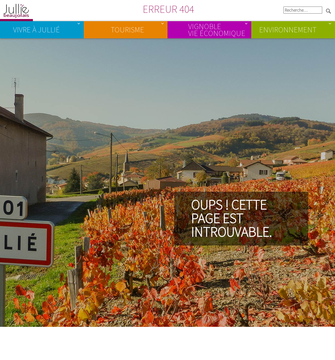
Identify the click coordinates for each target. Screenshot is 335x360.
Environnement (288, 30)
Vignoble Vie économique (216, 29)
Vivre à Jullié (36, 30)
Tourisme (127, 30)
